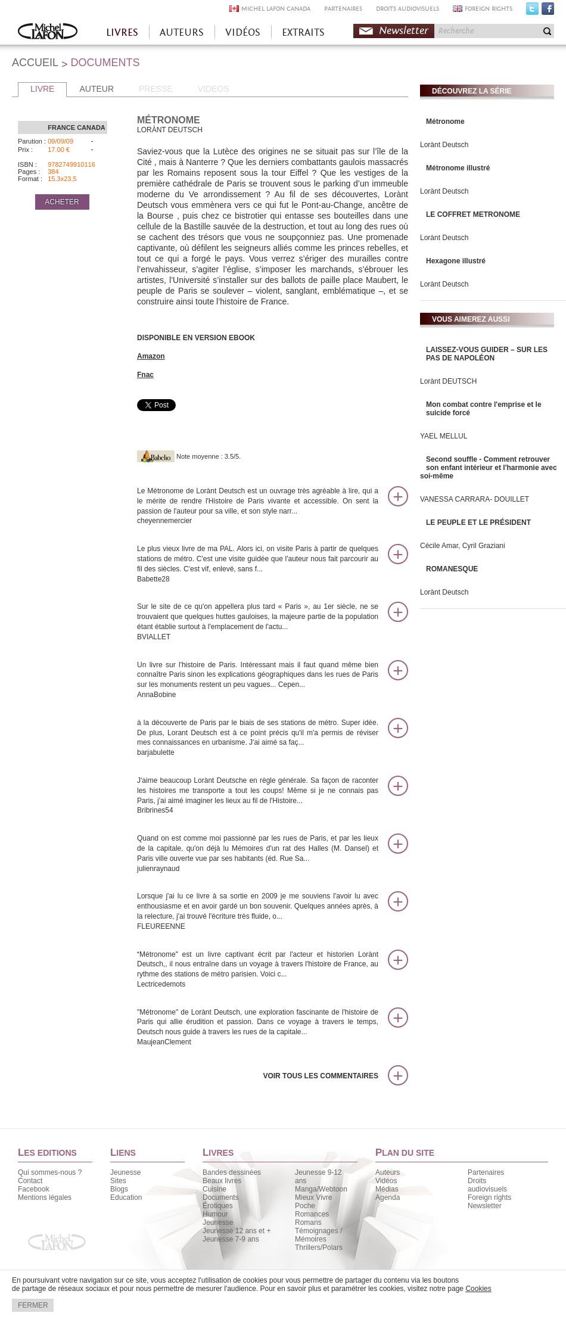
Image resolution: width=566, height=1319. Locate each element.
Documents (221, 1197)
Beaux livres (222, 1181)
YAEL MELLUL (443, 436)
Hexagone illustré (456, 261)
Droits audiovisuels (487, 1185)
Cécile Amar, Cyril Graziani (462, 546)
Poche (305, 1206)
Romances (312, 1214)
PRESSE (156, 89)
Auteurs (387, 1172)
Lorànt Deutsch (444, 145)
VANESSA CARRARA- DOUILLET (474, 499)
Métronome (445, 121)
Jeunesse (125, 1172)
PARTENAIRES (343, 9)
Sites (118, 1181)
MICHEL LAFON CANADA (275, 9)
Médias (387, 1189)
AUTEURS (182, 32)
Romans (308, 1222)
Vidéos (386, 1181)
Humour (215, 1214)
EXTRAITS (303, 32)
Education (126, 1197)
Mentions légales (44, 1197)
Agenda (387, 1197)
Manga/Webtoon (321, 1189)
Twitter (532, 11)
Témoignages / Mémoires (318, 1235)
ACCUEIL (35, 63)
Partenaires (486, 1172)
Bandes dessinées (232, 1172)
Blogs (119, 1189)
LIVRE (42, 89)
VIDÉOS (242, 32)
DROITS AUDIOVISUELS (407, 9)
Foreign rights (489, 1197)
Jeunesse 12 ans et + (236, 1231)
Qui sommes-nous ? (50, 1172)
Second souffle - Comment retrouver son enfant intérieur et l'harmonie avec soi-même (488, 467)
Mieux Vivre (313, 1197)
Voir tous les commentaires (320, 1076)
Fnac (145, 375)
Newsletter (403, 30)
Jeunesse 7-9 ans (231, 1239)
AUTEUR (96, 89)
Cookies (478, 1288)
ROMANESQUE (452, 569)
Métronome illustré (458, 168)
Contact (30, 1181)
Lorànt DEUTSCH (448, 381)
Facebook (548, 11)
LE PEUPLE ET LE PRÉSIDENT (478, 522)
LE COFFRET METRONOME (473, 214)
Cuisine (214, 1189)
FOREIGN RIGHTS (488, 9)
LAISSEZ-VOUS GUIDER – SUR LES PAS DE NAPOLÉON (487, 354)
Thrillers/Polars (319, 1247)
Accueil (47, 32)
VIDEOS (213, 89)
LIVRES (122, 32)
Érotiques (218, 1206)
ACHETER (62, 202)
